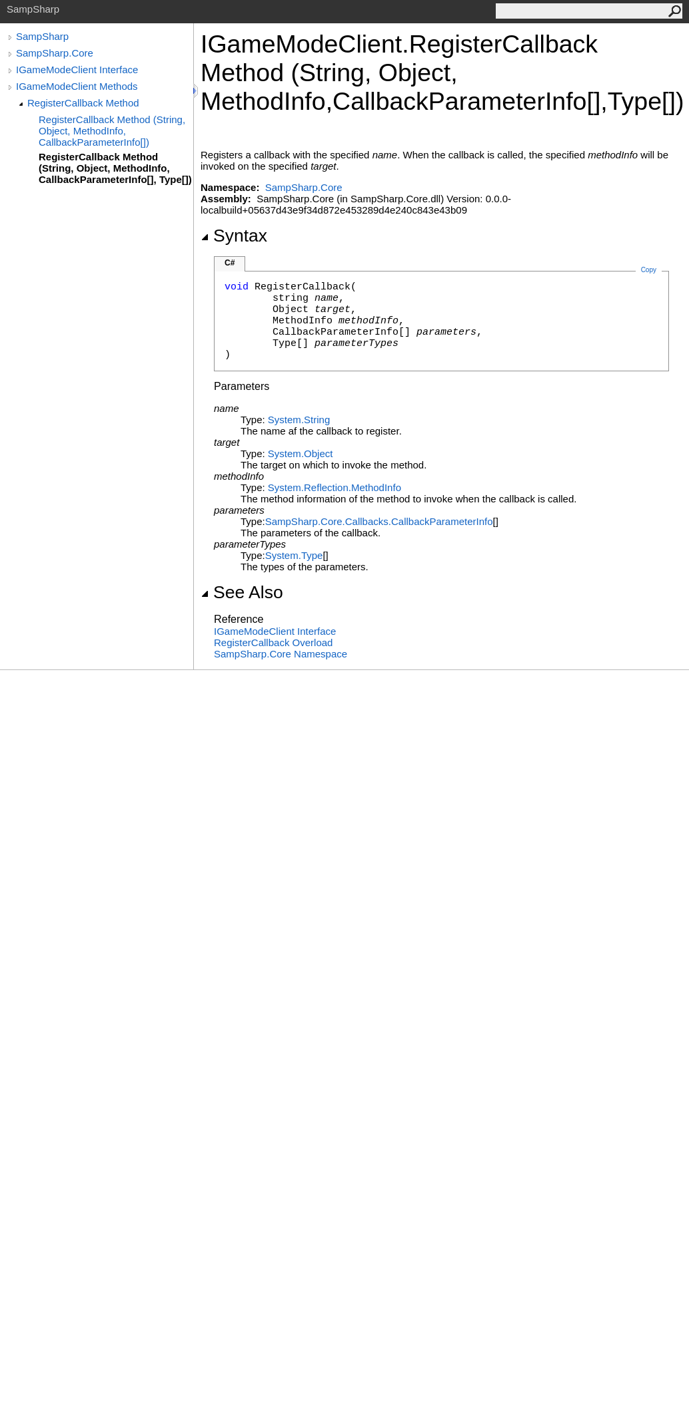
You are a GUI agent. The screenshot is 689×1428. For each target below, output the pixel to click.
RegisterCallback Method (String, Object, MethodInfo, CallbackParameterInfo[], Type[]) (115, 168)
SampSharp (42, 36)
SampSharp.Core (54, 53)
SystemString (299, 419)
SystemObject (300, 453)
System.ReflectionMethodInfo (334, 487)
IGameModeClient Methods (77, 86)
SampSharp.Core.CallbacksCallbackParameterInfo (379, 521)
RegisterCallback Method (83, 102)
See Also (242, 592)
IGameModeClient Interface (77, 69)
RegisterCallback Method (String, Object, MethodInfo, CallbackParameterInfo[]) (112, 131)
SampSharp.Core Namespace (280, 653)
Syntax (234, 236)
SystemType (294, 555)
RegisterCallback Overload (273, 642)
